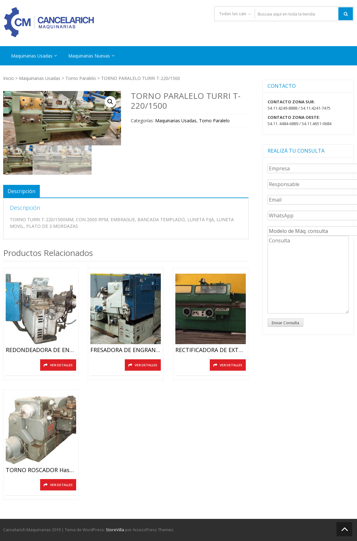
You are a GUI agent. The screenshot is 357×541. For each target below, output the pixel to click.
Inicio (8, 78)
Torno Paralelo (80, 78)
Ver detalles (61, 365)
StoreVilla (115, 529)
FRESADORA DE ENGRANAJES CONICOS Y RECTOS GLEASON (125, 350)
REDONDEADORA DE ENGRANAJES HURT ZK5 (41, 350)
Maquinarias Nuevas (89, 56)
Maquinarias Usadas (31, 56)
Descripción (21, 191)
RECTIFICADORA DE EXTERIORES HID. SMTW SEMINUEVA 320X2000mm (210, 350)
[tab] (21, 191)
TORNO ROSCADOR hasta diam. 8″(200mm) (41, 470)
